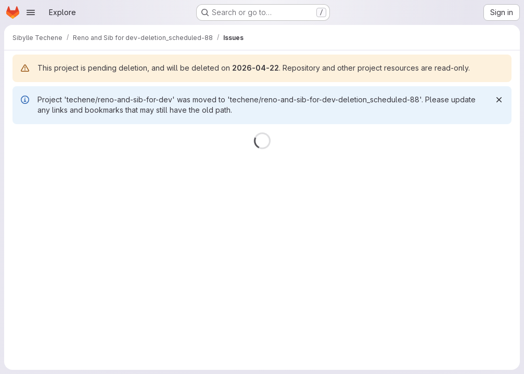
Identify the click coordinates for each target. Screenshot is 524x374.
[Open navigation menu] (30, 12)
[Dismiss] (499, 100)
